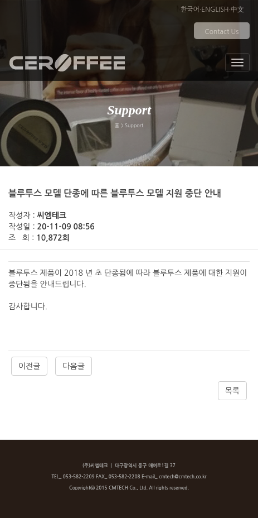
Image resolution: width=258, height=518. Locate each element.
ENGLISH (214, 9)
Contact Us (222, 31)
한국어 (190, 9)
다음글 (73, 366)
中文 (237, 9)
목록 (232, 391)
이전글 (29, 366)
